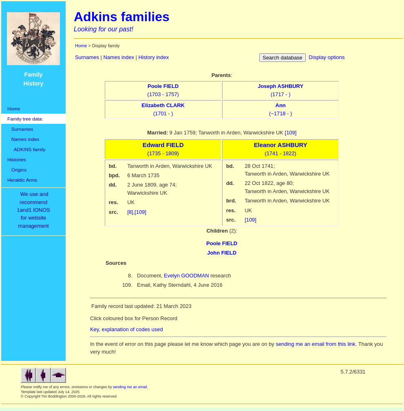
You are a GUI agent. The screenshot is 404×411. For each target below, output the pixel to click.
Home (13, 108)
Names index (23, 139)
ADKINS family (26, 149)
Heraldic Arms (22, 179)
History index (153, 57)
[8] (130, 212)
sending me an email (130, 387)
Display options (326, 57)
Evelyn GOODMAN (186, 276)
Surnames (20, 129)
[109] (291, 133)
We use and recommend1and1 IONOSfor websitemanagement (35, 210)
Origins (16, 169)
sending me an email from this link (315, 344)
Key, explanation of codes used (126, 329)
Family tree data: (25, 118)
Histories (16, 159)
